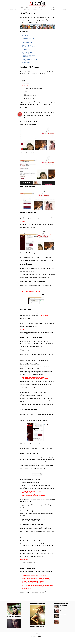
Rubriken (34, 10)
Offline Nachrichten (26, 51)
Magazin (42, 10)
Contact (29, 638)
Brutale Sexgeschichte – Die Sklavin (63, 610)
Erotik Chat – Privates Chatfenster (29, 46)
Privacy (42, 638)
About (25, 638)
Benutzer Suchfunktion (27, 45)
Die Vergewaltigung (63, 605)
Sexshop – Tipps (48, 638)
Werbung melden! (26, 58)
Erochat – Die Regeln (26, 62)
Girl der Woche (52, 10)
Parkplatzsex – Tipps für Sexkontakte (37, 626)
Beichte (62, 10)
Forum (17, 10)
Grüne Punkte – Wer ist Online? (29, 44)
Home (11, 10)
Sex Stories (25, 10)
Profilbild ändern (26, 36)
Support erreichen (26, 60)
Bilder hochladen (26, 53)
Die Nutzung (25, 34)
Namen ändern (25, 39)
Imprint (38, 638)
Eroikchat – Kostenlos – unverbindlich (30, 59)
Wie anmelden (25, 35)
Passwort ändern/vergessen (28, 38)
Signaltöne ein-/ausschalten (28, 52)
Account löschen (26, 41)
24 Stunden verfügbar (27, 42)
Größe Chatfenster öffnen (28, 48)
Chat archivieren (26, 49)
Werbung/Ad (34, 638)
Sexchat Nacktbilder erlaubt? (28, 55)
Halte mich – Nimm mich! (12, 629)
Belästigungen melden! (27, 56)
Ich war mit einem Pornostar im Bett (14, 616)
